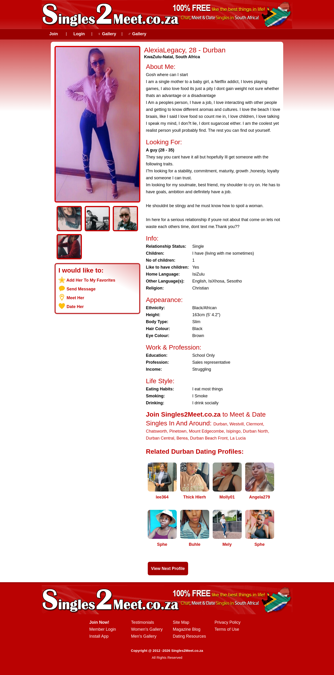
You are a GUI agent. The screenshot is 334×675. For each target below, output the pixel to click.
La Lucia (238, 438)
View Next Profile (168, 568)
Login (79, 34)
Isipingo (233, 431)
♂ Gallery (137, 34)
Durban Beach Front (209, 438)
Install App (99, 636)
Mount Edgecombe (206, 431)
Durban (220, 424)
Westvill (236, 424)
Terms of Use (227, 629)
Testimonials (142, 622)
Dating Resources (189, 636)
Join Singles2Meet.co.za (183, 414)
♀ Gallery (107, 34)
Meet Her (75, 298)
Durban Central (160, 438)
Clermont (254, 424)
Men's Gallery (143, 636)
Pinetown (177, 431)
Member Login (102, 629)
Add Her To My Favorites (90, 280)
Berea (182, 438)
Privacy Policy (228, 622)
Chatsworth (156, 431)
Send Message (81, 289)
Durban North (255, 431)
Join (53, 34)
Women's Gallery (147, 629)
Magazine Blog (186, 629)
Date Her (75, 306)
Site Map (181, 622)
